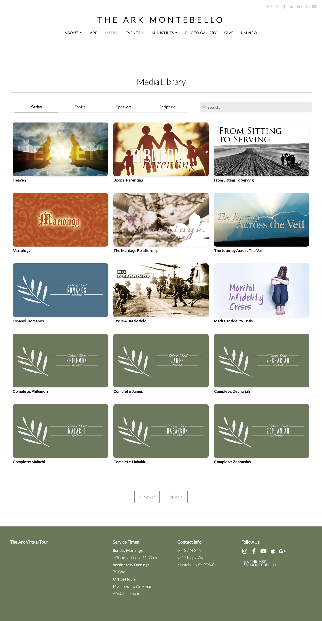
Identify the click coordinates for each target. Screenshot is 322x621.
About (73, 32)
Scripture (167, 106)
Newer (147, 497)
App (93, 32)
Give (228, 32)
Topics (80, 106)
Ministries (165, 32)
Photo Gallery (201, 32)
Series (36, 106)
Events (135, 32)
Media (111, 32)
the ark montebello (161, 20)
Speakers (123, 106)
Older (176, 497)
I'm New (249, 32)
